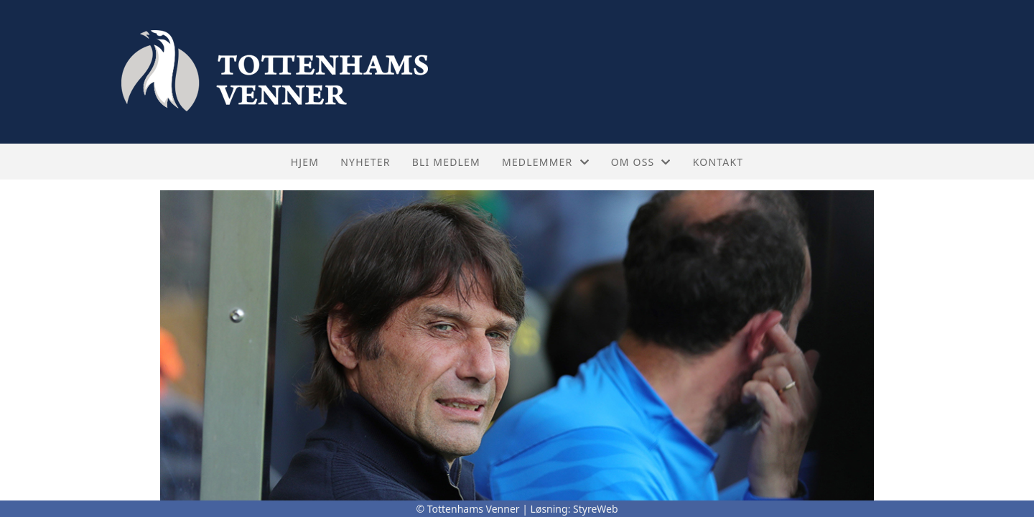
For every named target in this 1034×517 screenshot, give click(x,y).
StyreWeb (595, 509)
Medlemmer (546, 162)
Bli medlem (446, 162)
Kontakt (718, 162)
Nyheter (365, 162)
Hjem (305, 162)
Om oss (641, 162)
